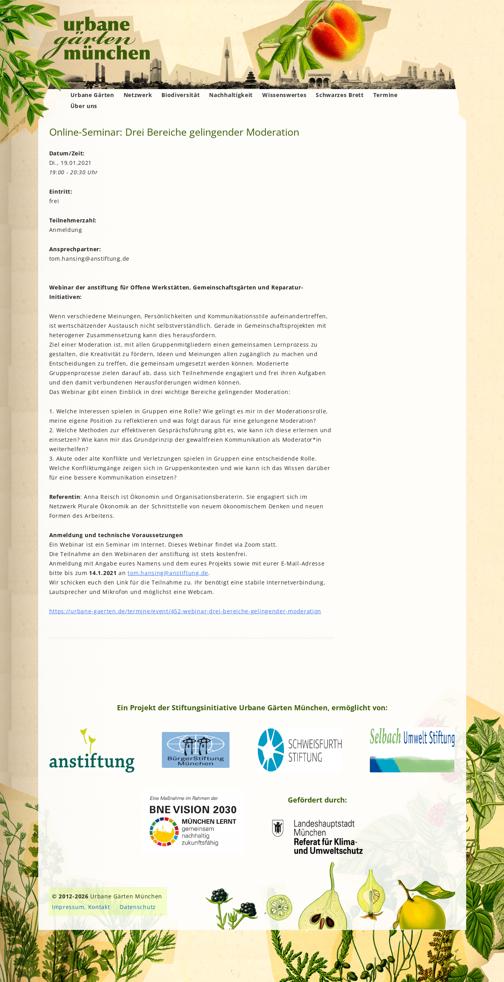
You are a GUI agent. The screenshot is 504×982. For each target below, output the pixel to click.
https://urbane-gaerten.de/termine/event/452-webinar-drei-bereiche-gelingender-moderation (185, 611)
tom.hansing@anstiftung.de (168, 573)
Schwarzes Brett (340, 95)
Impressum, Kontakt (81, 907)
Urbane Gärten (92, 95)
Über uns (84, 106)
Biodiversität (180, 95)
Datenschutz (138, 907)
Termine (385, 95)
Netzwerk (138, 95)
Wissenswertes (284, 95)
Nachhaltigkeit (231, 95)
